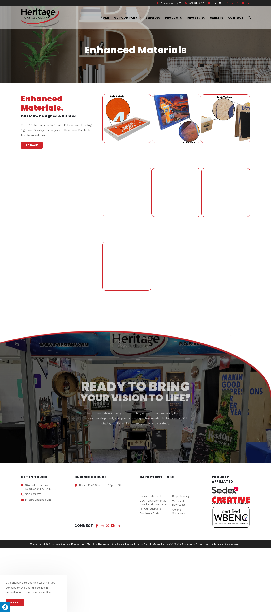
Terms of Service (224, 544)
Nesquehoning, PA (171, 3)
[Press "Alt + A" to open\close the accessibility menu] (5, 607)
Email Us (217, 3)
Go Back (31, 145)
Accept (15, 602)
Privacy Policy (203, 544)
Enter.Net (143, 544)
